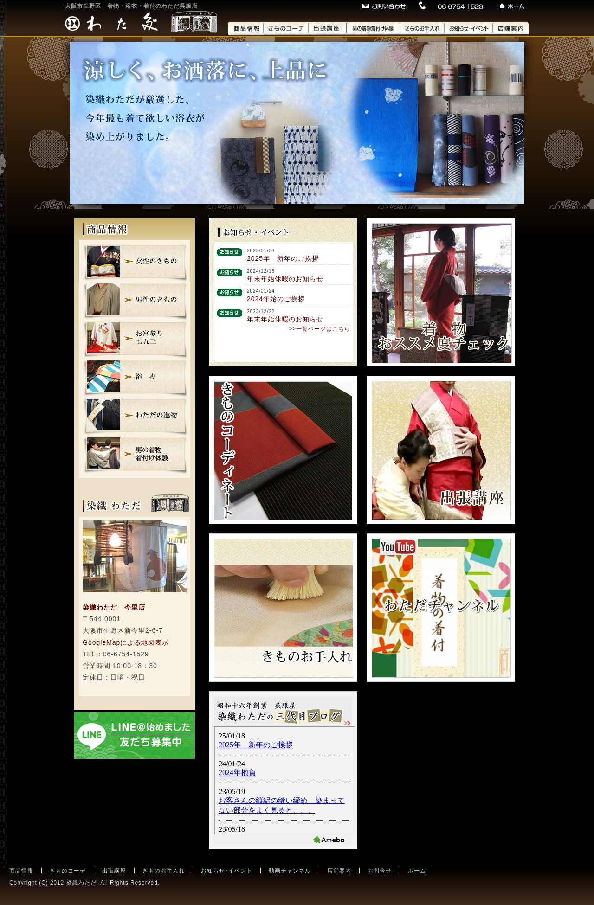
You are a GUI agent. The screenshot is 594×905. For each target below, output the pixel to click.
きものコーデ (68, 870)
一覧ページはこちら (323, 329)
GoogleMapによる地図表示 (126, 642)
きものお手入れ (163, 870)
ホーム (417, 870)
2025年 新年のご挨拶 (283, 258)
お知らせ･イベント (226, 870)
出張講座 (114, 870)
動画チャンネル (290, 870)
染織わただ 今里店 (114, 607)
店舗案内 (339, 870)
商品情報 (21, 870)
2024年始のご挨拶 (276, 298)
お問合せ (380, 870)
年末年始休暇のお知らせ (285, 278)
